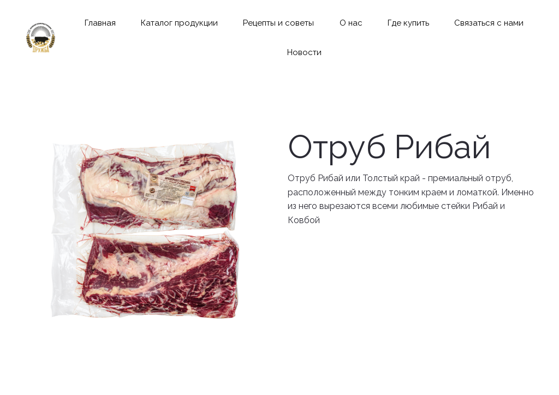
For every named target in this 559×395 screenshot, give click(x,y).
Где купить (408, 23)
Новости (304, 52)
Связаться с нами (489, 23)
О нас (351, 23)
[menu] (304, 38)
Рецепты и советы (278, 23)
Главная (100, 23)
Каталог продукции (179, 23)
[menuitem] (100, 23)
